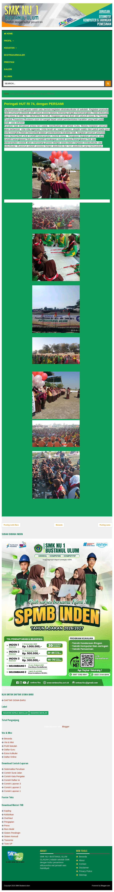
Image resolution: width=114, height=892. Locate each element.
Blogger (65, 726)
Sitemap (83, 875)
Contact (82, 864)
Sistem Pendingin (12, 833)
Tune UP (8, 844)
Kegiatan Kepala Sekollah (15, 713)
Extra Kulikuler (11, 753)
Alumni (8, 76)
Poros (7, 825)
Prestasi (9, 62)
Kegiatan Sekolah (38, 713)
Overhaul (8, 818)
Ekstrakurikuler (14, 55)
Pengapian (9, 822)
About (81, 860)
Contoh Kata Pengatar (14, 776)
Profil (8, 41)
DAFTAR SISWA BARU (15, 700)
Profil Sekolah (10, 746)
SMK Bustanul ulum (23, 886)
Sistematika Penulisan (14, 769)
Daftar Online (10, 757)
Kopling (7, 811)
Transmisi (8, 840)
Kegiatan (9, 48)
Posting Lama (105, 525)
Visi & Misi (9, 742)
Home (8, 33)
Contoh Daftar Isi (12, 780)
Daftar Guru (9, 749)
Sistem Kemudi (11, 836)
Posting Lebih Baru (11, 525)
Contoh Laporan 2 (12, 787)
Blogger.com (105, 886)
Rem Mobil (9, 829)
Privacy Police (85, 871)
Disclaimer (84, 867)
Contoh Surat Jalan (13, 773)
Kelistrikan (9, 814)
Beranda (59, 525)
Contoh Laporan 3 (12, 783)
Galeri (8, 69)
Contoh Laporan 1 (12, 791)
